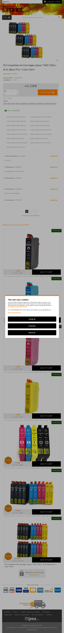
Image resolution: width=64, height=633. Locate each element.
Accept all (32, 319)
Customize (32, 326)
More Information (14, 312)
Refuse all (32, 332)
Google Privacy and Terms (17, 307)
